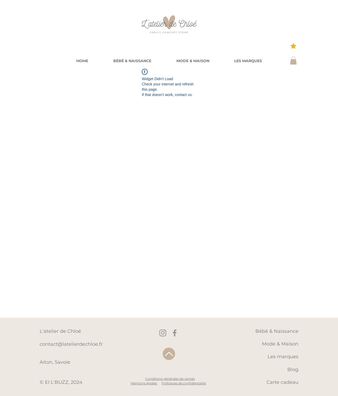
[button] (248, 61)
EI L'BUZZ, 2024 (63, 382)
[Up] (169, 354)
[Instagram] (162, 333)
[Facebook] (174, 333)
